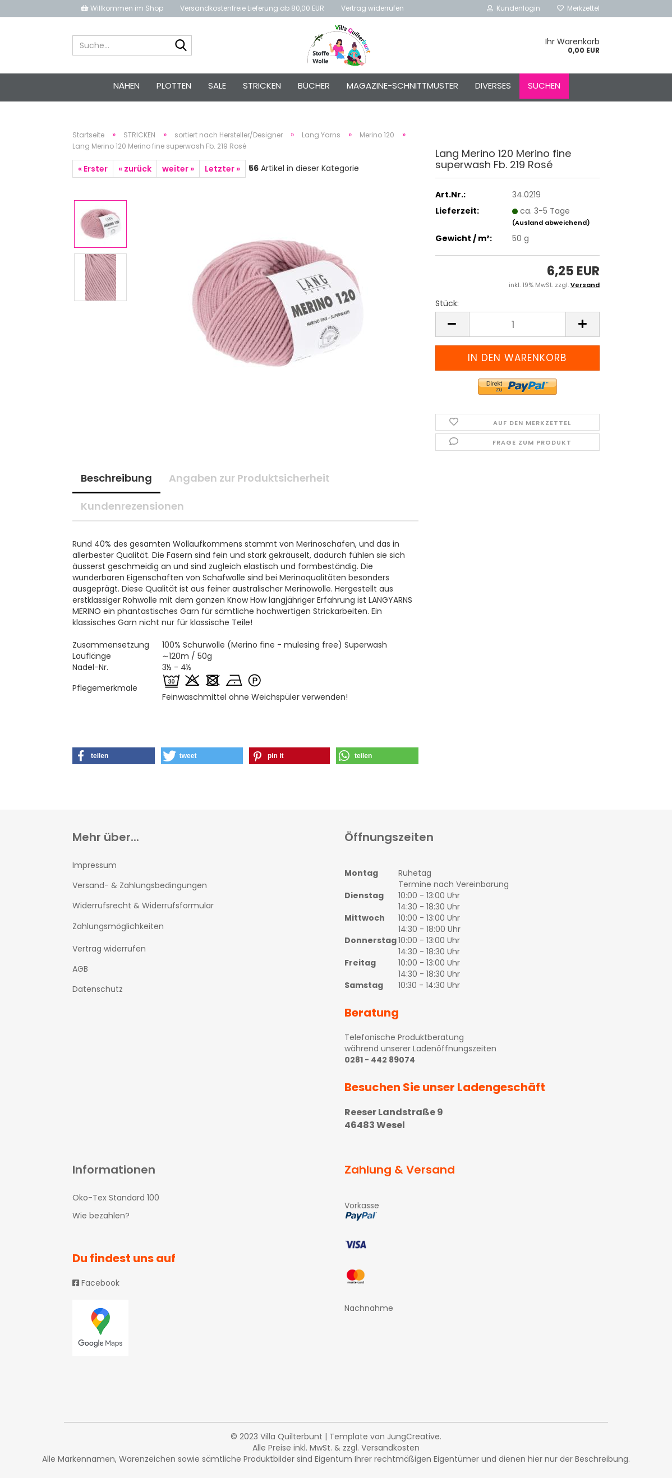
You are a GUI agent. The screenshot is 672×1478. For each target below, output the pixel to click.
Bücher (314, 85)
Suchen (544, 85)
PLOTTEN (174, 85)
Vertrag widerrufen (372, 8)
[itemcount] (517, 324)
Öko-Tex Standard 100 (115, 1197)
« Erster (93, 168)
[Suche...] (181, 46)
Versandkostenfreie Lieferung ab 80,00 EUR (252, 8)
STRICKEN (262, 85)
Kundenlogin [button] (513, 8)
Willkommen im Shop (122, 8)
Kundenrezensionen (132, 506)
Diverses (493, 85)
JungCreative (413, 1436)
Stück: (447, 303)
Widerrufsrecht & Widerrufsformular (143, 905)
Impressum (94, 865)
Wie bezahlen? (101, 1215)
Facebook (95, 1282)
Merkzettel (578, 8)
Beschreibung (116, 478)
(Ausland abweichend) (551, 222)
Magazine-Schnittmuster (402, 85)
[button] (113, 755)
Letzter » (222, 168)
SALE (217, 85)
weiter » (178, 168)
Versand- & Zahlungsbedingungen (139, 885)
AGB (80, 968)
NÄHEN (126, 85)
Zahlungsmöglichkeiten (118, 926)
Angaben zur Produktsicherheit (249, 478)
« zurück (134, 168)
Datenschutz (97, 989)
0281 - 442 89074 (379, 1059)
